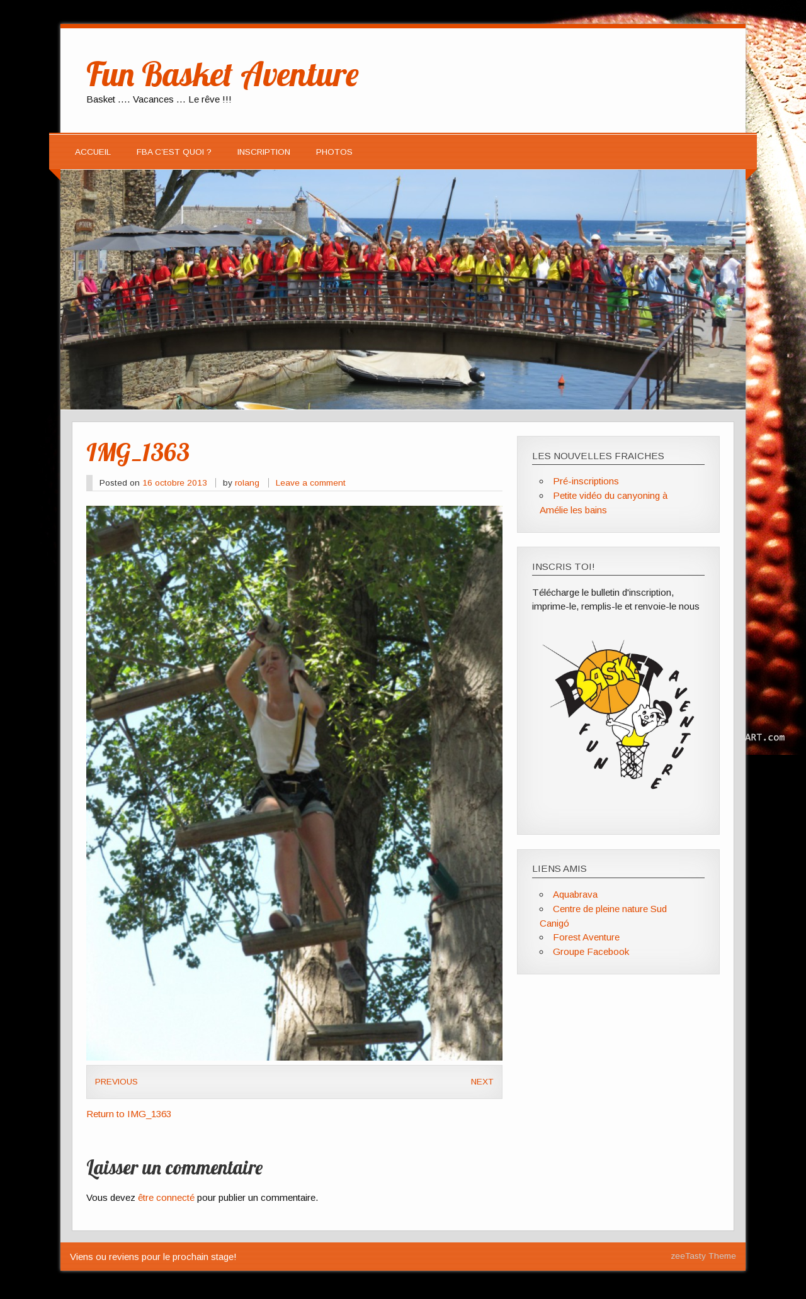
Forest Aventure (586, 937)
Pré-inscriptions (586, 481)
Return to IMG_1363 (128, 1113)
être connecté (166, 1197)
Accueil (93, 152)
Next (482, 1081)
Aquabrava (575, 894)
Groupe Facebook (591, 951)
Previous (116, 1081)
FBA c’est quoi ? (174, 152)
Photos (334, 152)
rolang (247, 483)
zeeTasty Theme (703, 1256)
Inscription (263, 152)
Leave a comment (311, 483)
